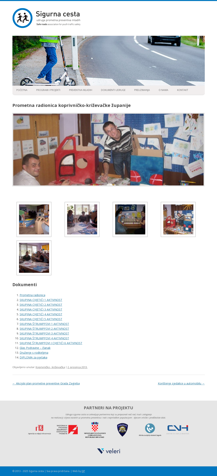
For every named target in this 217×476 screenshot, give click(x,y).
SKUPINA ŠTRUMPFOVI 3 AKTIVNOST (44, 333)
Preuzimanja (142, 90)
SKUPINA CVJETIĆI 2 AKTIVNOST (41, 305)
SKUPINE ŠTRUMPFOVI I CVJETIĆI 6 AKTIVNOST (51, 343)
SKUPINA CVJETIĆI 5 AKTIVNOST (41, 319)
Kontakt (182, 90)
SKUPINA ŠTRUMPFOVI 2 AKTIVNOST (44, 329)
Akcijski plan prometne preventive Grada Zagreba (46, 383)
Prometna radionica (32, 295)
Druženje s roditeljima (34, 353)
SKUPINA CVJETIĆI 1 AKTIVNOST (41, 300)
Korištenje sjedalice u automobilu (181, 383)
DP (83, 471)
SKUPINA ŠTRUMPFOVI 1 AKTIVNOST (44, 324)
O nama (163, 90)
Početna (21, 90)
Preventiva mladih (80, 90)
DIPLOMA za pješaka (33, 357)
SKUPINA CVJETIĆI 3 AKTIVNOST (41, 309)
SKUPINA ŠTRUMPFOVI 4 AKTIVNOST (44, 338)
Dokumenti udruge (113, 90)
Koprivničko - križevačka (50, 367)
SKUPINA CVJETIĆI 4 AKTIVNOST (41, 314)
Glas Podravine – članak (35, 348)
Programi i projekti (48, 90)
